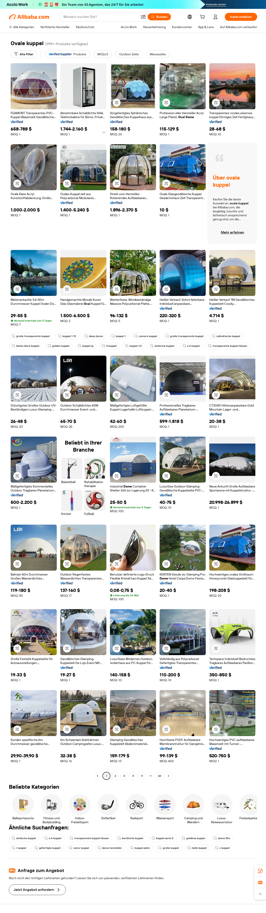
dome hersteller (110, 848)
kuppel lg (85, 346)
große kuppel (168, 848)
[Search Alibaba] (100, 16)
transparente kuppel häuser (227, 346)
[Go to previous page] (98, 776)
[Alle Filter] (24, 54)
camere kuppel (145, 336)
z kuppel (222, 848)
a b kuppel (191, 346)
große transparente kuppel (31, 336)
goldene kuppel (193, 838)
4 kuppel (109, 346)
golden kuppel (58, 346)
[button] (143, 16)
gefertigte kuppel (48, 848)
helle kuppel (197, 848)
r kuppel (19, 848)
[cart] (203, 17)
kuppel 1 (118, 336)
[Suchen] (159, 16)
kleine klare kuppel (25, 346)
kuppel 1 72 (67, 336)
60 (159, 775)
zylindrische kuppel (226, 336)
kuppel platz (140, 848)
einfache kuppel (162, 346)
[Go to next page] (168, 776)
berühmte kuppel (130, 838)
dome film (221, 838)
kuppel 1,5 (133, 346)
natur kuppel (79, 848)
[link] (260, 871)
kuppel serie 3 (162, 838)
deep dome (93, 336)
